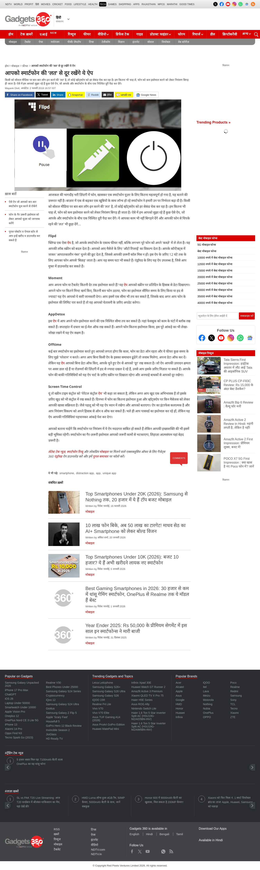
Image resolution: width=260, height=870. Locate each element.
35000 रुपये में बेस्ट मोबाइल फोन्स (214, 296)
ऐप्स (41, 41)
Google (180, 699)
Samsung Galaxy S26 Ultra (108, 691)
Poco (233, 682)
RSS (57, 829)
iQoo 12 (51, 699)
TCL (232, 704)
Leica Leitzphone (102, 682)
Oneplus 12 (12, 715)
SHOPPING (125, 4)
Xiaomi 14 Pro (13, 728)
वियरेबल (166, 41)
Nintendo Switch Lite (143, 708)
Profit (29, 4)
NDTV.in (96, 854)
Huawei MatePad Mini (105, 728)
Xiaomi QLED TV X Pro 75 (147, 695)
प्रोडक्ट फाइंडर (159, 34)
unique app (109, 473)
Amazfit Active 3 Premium (147, 691)
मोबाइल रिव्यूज (205, 353)
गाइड (139, 34)
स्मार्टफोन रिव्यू (75, 451)
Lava (206, 691)
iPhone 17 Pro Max (16, 690)
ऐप (69, 242)
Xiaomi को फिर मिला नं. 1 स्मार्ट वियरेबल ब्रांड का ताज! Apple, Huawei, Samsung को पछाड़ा (230, 802)
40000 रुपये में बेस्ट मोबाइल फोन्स (214, 302)
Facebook (132, 850)
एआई (49, 33)
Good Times (186, 4)
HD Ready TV (54, 738)
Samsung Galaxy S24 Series (63, 691)
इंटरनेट (136, 41)
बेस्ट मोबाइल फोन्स (206, 251)
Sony (233, 699)
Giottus (50, 708)
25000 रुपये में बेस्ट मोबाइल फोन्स (214, 283)
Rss (171, 850)
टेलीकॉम (106, 41)
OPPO (207, 717)
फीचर (87, 34)
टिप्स (91, 41)
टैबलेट (28, 41)
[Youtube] (221, 338)
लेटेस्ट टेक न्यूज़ (56, 451)
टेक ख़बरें (26, 34)
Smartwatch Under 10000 (20, 707)
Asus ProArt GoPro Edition (108, 724)
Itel (205, 687)
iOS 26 (9, 698)
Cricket (57, 4)
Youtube (147, 850)
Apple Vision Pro (15, 711)
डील (212, 34)
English (134, 834)
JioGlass (51, 734)
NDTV (8, 4)
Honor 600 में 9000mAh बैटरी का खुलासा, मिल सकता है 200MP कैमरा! (164, 800)
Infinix (179, 717)
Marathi (172, 4)
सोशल (150, 41)
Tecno (234, 708)
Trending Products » (213, 122)
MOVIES (45, 4)
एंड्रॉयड (58, 456)
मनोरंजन (55, 41)
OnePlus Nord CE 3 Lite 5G (22, 720)
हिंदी (37, 4)
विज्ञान (121, 41)
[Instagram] (230, 338)
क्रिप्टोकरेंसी (229, 34)
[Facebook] (202, 338)
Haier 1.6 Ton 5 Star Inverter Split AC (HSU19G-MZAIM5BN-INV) (148, 726)
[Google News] (250, 338)
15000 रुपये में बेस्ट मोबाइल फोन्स (214, 270)
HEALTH (92, 4)
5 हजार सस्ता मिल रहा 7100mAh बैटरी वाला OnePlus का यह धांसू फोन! (40, 761)
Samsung (236, 695)
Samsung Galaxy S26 (105, 695)
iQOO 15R (98, 699)
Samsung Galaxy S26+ (106, 687)
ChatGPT (10, 694)
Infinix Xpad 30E (141, 682)
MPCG (161, 4)
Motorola (208, 699)
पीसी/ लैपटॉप (74, 41)
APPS (136, 4)
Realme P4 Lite (101, 704)
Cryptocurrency (55, 695)
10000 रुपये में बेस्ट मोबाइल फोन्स (214, 257)
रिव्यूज (72, 34)
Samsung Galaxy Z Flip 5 (61, 712)
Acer (178, 682)
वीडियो (102, 34)
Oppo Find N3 (13, 733)
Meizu (206, 695)
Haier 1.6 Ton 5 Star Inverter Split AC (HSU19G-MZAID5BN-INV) (148, 716)
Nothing (207, 704)
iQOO (206, 682)
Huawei (180, 712)
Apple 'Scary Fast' (57, 717)
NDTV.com (98, 849)
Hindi (149, 834)
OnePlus (208, 712)
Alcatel (180, 687)
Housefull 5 (53, 721)
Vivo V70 (97, 708)
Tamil (179, 834)
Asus (179, 695)
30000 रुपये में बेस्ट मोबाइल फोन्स (214, 290)
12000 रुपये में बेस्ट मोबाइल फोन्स (214, 264)
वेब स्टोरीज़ (183, 41)
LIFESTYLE (80, 4)
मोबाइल (13, 41)
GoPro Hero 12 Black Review (64, 725)
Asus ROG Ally (140, 704)
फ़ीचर (25, 66)
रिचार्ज (196, 34)
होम (10, 34)
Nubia (206, 708)
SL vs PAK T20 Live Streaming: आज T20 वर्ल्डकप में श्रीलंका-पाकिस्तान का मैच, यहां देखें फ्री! (38, 802)
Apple (179, 691)
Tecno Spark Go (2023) (19, 737)
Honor (179, 708)
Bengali (164, 834)
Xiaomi (234, 712)
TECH (103, 4)
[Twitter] (211, 338)
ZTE (232, 717)
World (18, 4)
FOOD (68, 4)
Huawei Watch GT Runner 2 (148, 687)
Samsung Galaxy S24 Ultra (62, 704)
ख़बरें (56, 834)
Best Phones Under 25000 (62, 687)
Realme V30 (53, 682)
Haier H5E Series (141, 699)
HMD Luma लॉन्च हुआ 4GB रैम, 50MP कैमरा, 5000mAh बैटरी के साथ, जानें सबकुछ (103, 802)
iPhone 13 (11, 724)
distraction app (85, 473)
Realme (235, 687)
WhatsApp (163, 850)
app (98, 473)
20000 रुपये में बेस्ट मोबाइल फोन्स (214, 277)
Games (112, 4)
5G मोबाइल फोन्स (206, 244)
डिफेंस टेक (122, 34)
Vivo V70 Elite (100, 712)
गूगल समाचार (100, 456)
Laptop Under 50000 (17, 703)
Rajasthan (149, 4)
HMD (179, 704)
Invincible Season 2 (58, 730)
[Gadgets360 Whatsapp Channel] (240, 338)
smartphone (66, 473)
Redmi (234, 691)
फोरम (181, 34)
